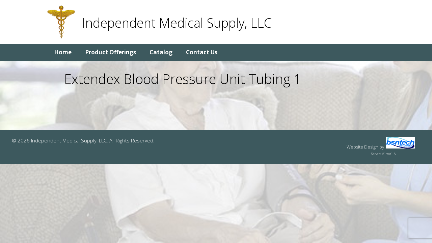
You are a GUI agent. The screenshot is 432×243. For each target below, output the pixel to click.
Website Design (362, 147)
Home (63, 52)
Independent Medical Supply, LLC (177, 22)
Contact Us (201, 52)
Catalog (161, 52)
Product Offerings (110, 52)
